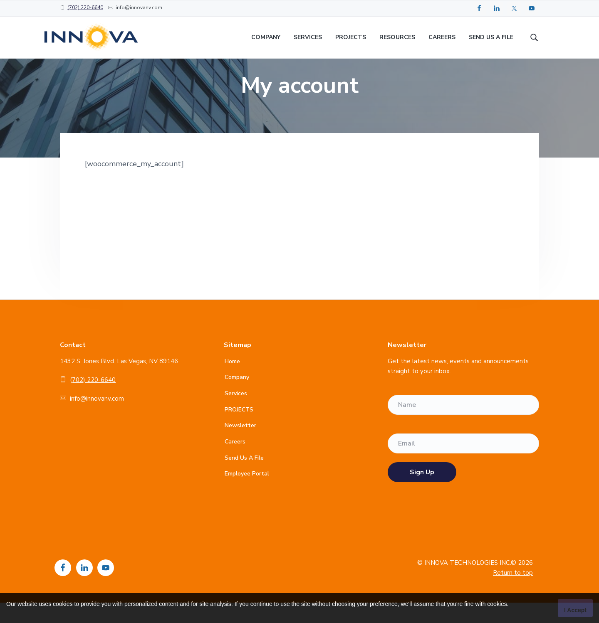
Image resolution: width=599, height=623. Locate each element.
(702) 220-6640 (85, 7)
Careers (235, 462)
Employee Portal (247, 494)
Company (237, 397)
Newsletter (240, 446)
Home (232, 382)
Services (236, 414)
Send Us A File (244, 478)
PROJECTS (239, 429)
